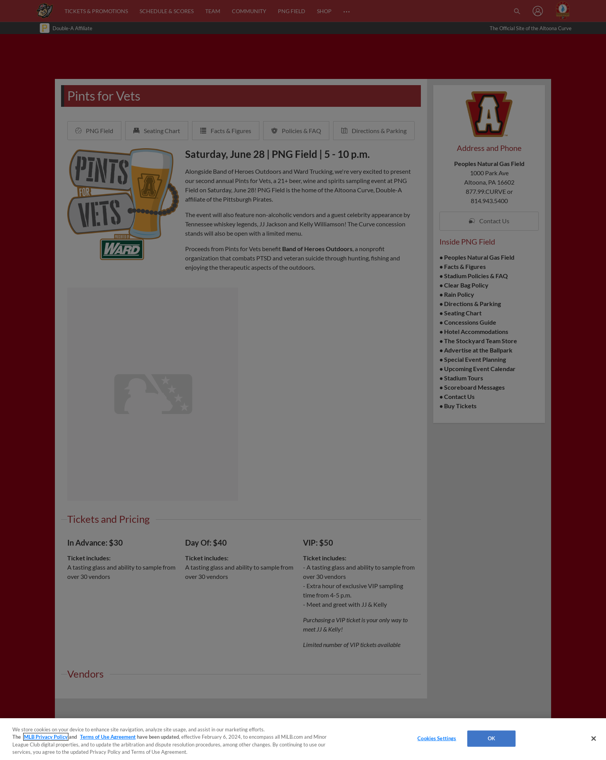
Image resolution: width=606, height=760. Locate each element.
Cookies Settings (436, 738)
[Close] (593, 738)
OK (491, 738)
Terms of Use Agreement (108, 737)
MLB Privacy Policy (46, 737)
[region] (303, 739)
